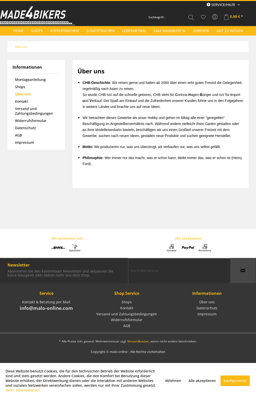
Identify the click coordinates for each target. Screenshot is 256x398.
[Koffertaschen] (64, 31)
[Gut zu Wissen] (230, 31)
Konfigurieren (235, 380)
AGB (18, 135)
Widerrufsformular (30, 120)
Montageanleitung (30, 79)
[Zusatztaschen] (100, 31)
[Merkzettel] (203, 17)
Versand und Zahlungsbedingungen (34, 111)
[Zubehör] (201, 31)
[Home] (19, 31)
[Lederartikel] (134, 31)
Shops (20, 86)
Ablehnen (173, 380)
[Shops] (37, 31)
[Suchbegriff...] (171, 17)
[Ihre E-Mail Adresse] (179, 270)
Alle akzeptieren (202, 380)
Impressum (24, 142)
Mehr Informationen (23, 390)
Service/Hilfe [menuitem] (221, 4)
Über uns (23, 94)
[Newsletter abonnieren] (243, 270)
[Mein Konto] (215, 17)
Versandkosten (138, 341)
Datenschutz (25, 127)
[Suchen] (191, 17)
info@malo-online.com (46, 308)
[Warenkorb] (234, 17)
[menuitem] (171, 17)
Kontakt (21, 101)
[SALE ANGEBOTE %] (169, 31)
